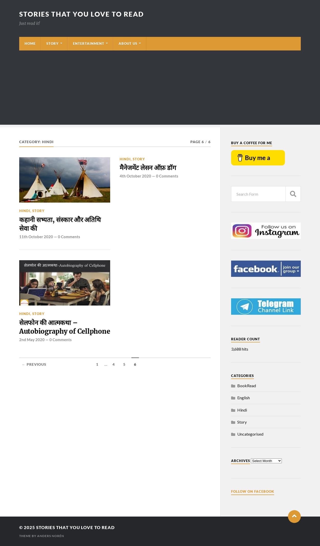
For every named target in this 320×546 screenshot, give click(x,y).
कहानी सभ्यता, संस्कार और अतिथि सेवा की (60, 224)
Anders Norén (50, 536)
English (243, 397)
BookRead (246, 385)
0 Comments (69, 236)
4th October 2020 (135, 176)
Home (30, 43)
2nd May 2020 (32, 339)
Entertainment (88, 43)
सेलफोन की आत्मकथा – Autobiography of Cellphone (64, 327)
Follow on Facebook (252, 491)
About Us (128, 43)
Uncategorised (250, 434)
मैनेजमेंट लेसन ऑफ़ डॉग (148, 168)
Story (52, 43)
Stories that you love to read (81, 14)
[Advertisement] (160, 89)
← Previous (34, 364)
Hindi (24, 211)
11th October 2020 (36, 236)
